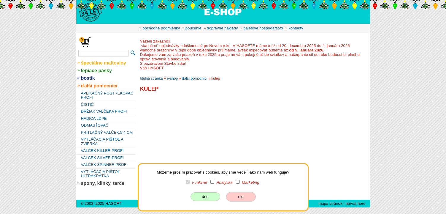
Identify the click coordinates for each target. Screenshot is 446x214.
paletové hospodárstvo (263, 28)
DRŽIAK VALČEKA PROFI (104, 111)
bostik (88, 78)
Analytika (225, 182)
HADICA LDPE (94, 118)
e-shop (172, 78)
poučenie (193, 28)
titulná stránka (151, 78)
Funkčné (199, 182)
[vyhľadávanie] (103, 53)
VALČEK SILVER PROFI (102, 157)
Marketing (250, 182)
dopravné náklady (222, 28)
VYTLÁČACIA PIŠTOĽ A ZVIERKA (102, 141)
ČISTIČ (87, 104)
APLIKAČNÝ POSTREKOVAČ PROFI (107, 95)
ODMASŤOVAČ (95, 125)
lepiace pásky (96, 70)
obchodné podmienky (161, 28)
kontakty (295, 28)
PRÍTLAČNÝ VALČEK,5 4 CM (107, 132)
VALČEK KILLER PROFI (102, 150)
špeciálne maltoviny (103, 62)
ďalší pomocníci (99, 85)
